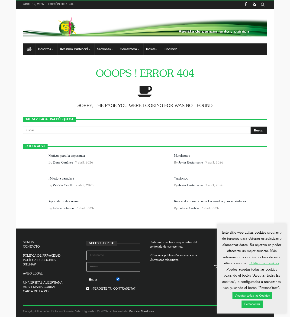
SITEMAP (29, 264)
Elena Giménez (63, 162)
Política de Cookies (264, 263)
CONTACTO (31, 246)
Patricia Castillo (63, 185)
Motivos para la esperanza (66, 155)
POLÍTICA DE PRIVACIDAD (42, 255)
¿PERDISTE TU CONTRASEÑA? (110, 288)
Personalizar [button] (252, 304)
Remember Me (128, 279)
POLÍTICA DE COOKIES (39, 260)
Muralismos (182, 155)
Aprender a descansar (63, 201)
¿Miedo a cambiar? (61, 178)
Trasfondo (181, 178)
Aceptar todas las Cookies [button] (252, 295)
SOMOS (28, 242)
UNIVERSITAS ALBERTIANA (42, 282)
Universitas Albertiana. (165, 259)
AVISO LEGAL (33, 273)
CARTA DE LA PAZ (36, 291)
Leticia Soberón (63, 208)
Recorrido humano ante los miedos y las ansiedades (210, 201)
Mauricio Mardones (141, 311)
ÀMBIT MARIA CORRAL (39, 287)
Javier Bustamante (190, 162)
